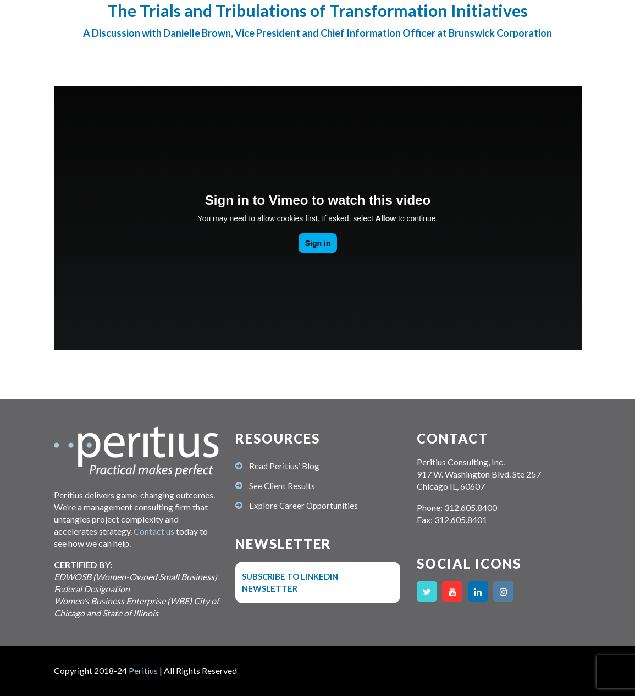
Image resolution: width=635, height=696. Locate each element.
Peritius (143, 670)
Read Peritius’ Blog (284, 466)
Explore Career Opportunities (303, 505)
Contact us (154, 531)
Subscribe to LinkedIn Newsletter (290, 582)
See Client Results (282, 486)
